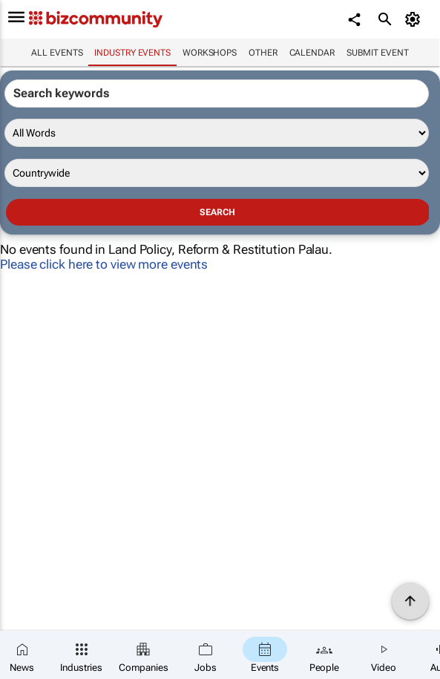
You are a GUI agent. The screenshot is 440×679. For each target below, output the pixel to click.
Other (263, 52)
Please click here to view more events (104, 264)
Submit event (378, 52)
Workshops (210, 52)
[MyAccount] (414, 19)
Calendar (312, 52)
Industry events (132, 52)
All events (56, 52)
